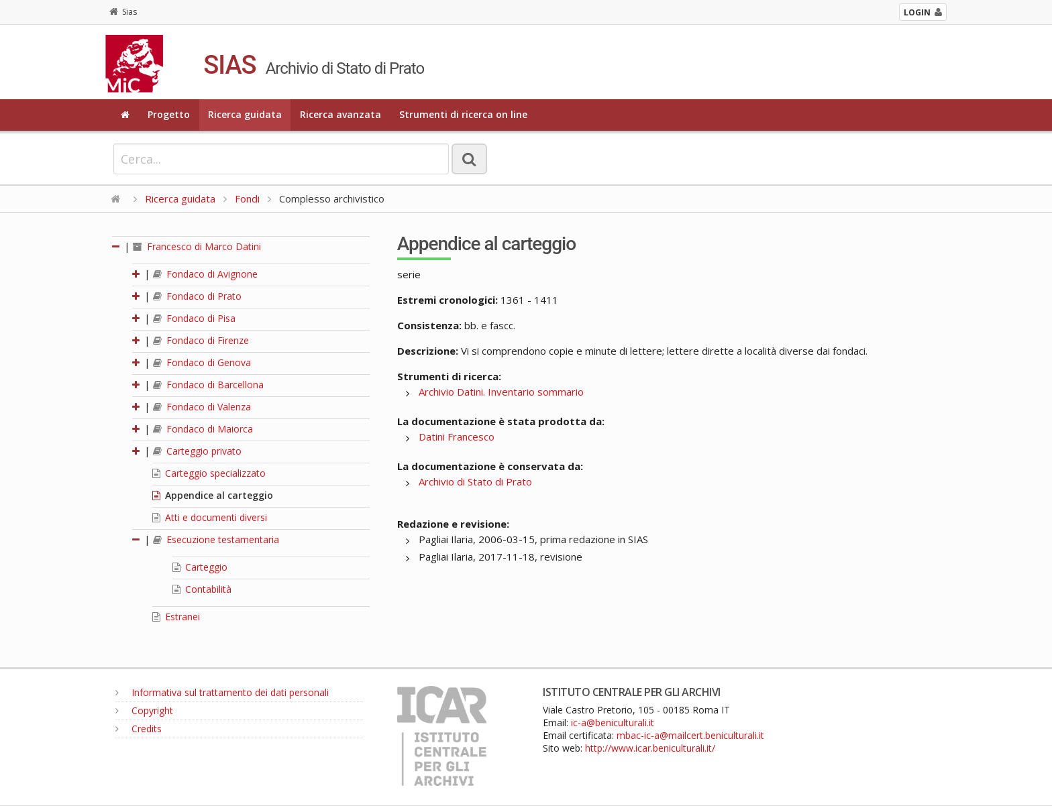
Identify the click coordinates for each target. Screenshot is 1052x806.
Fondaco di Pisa (194, 318)
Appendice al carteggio (212, 495)
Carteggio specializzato (209, 473)
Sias (123, 11)
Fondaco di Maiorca (203, 428)
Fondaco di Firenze (201, 340)
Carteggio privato (197, 451)
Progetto (169, 114)
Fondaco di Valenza (202, 406)
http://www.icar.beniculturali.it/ (650, 748)
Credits (138, 728)
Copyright (144, 710)
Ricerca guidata (245, 114)
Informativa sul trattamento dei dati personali (222, 692)
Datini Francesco (456, 436)
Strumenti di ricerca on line (463, 114)
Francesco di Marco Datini (197, 246)
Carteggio (199, 567)
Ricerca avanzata (340, 114)
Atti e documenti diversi (209, 517)
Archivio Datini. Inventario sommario (501, 391)
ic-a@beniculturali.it (612, 722)
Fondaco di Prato (197, 296)
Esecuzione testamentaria (216, 539)
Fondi (247, 198)
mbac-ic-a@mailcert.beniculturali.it (690, 735)
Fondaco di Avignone (205, 274)
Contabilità (201, 589)
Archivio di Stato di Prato (475, 481)
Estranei (176, 616)
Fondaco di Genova (202, 362)
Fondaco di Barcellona (208, 384)
